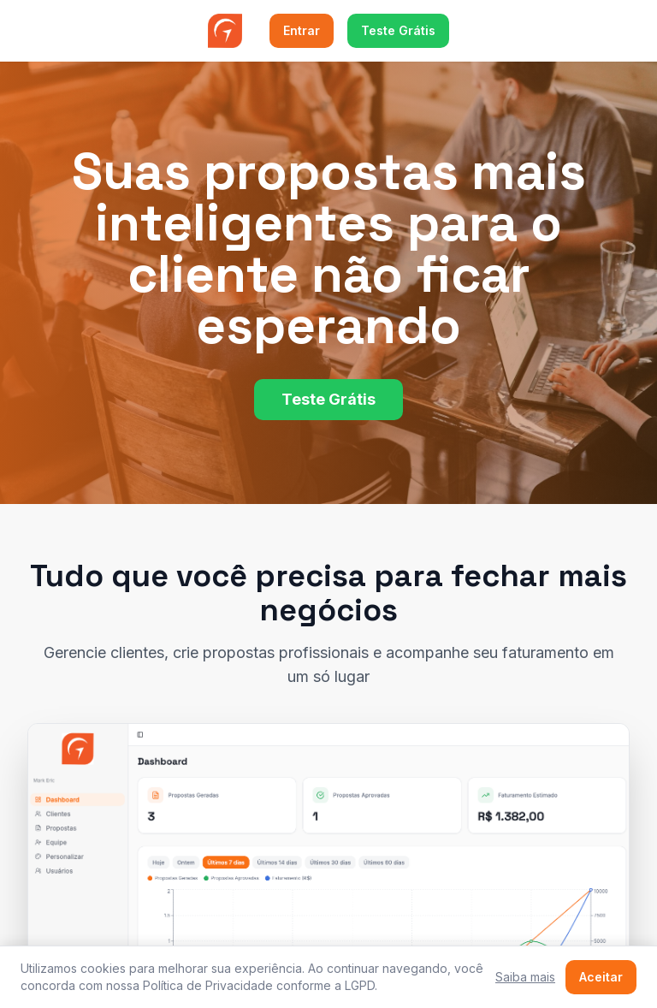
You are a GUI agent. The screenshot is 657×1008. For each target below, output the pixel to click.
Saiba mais (525, 976)
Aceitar (601, 976)
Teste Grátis (398, 30)
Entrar (301, 30)
